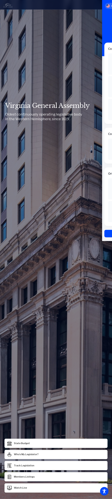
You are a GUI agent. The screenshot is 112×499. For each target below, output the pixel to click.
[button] (56, 476)
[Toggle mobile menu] (105, 5)
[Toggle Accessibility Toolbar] (104, 491)
